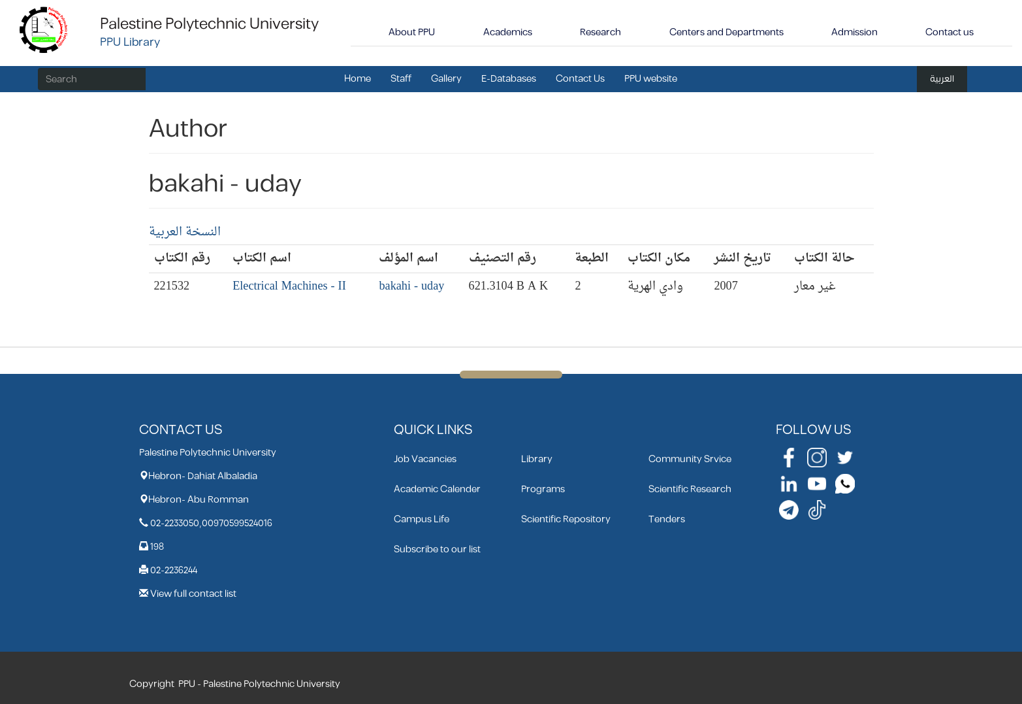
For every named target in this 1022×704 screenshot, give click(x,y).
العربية (942, 78)
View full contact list (193, 593)
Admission (854, 32)
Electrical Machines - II (289, 286)
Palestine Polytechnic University (209, 24)
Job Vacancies (425, 459)
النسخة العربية (185, 232)
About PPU (412, 32)
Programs (543, 489)
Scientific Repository (566, 519)
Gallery (446, 78)
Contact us (949, 32)
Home (357, 78)
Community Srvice (689, 459)
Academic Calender (437, 489)
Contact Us (580, 78)
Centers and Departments (726, 32)
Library (536, 459)
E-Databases (508, 78)
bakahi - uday (411, 286)
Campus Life (421, 519)
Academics (507, 32)
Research (600, 32)
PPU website (650, 78)
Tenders (666, 519)
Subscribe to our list (437, 549)
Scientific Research (689, 489)
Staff (401, 78)
